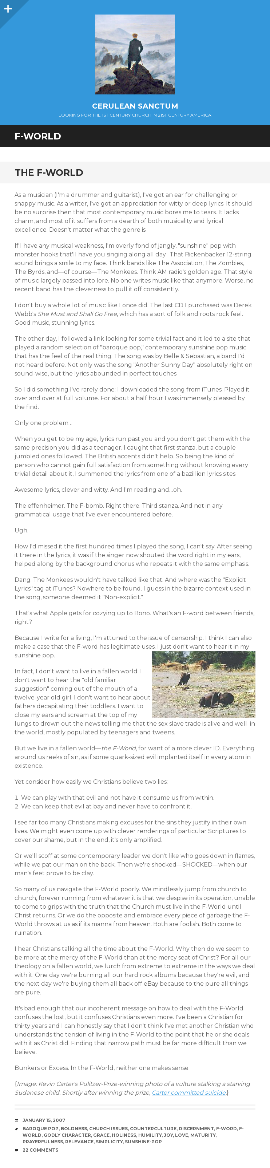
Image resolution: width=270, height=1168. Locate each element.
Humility (150, 1135)
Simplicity (109, 1141)
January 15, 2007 (44, 1120)
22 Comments (40, 1150)
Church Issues (108, 1128)
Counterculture (153, 1128)
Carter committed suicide (189, 1092)
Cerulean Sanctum (135, 106)
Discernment (196, 1128)
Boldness (74, 1128)
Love (181, 1135)
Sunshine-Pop (143, 1141)
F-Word (226, 1128)
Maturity (202, 1135)
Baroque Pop (41, 1128)
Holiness (124, 1135)
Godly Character (67, 1135)
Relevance (79, 1141)
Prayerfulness (43, 1141)
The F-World (49, 172)
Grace (101, 1135)
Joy (168, 1135)
